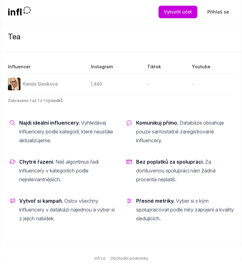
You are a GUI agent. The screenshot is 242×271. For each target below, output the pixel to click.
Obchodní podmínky (129, 258)
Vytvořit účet (178, 11)
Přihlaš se (218, 11)
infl (15, 12)
